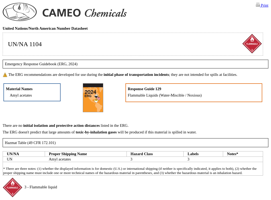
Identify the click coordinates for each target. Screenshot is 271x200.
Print (262, 5)
